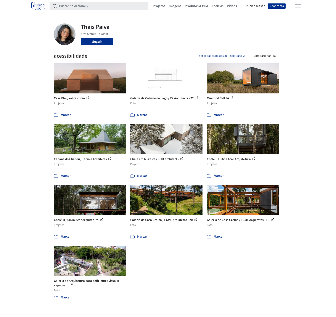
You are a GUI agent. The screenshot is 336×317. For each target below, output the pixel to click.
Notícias (217, 6)
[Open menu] (297, 6)
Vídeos (232, 6)
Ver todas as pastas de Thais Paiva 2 (222, 55)
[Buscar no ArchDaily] (102, 6)
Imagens (175, 6)
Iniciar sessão (255, 6)
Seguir (97, 41)
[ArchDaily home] (38, 6)
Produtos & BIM (196, 6)
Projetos (159, 6)
